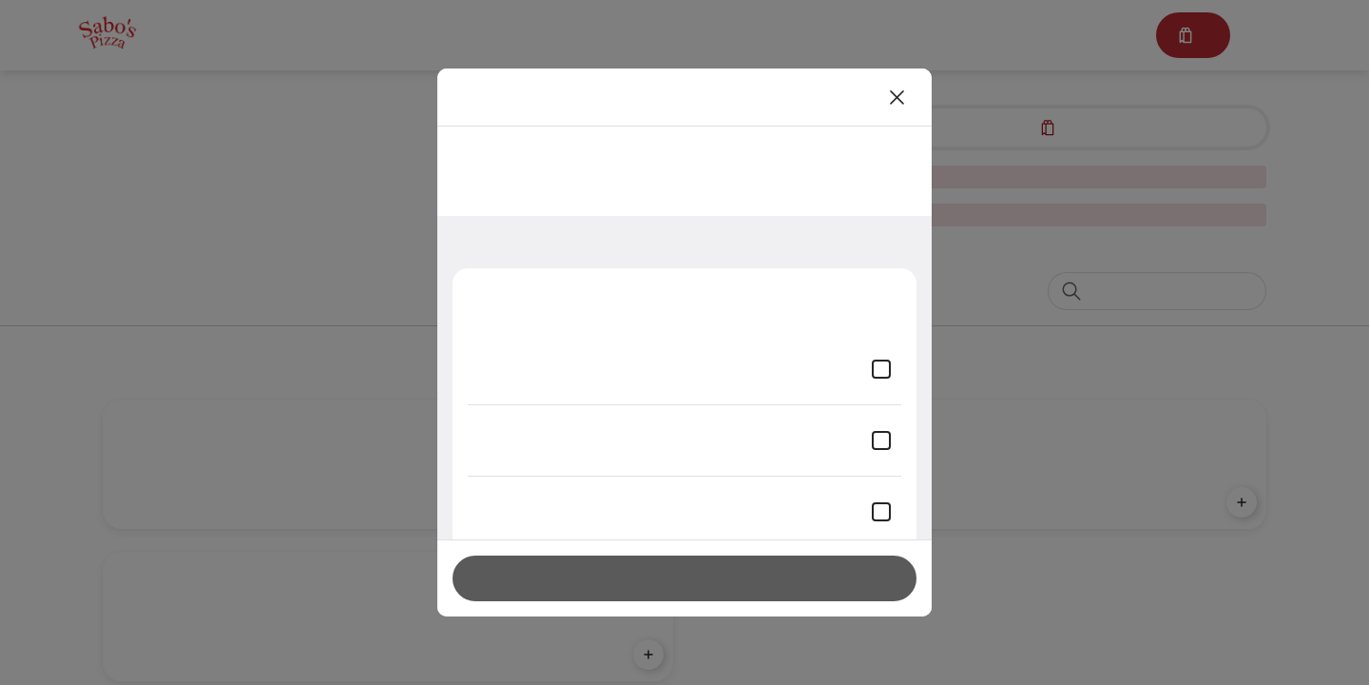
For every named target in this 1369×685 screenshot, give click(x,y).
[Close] (897, 97)
